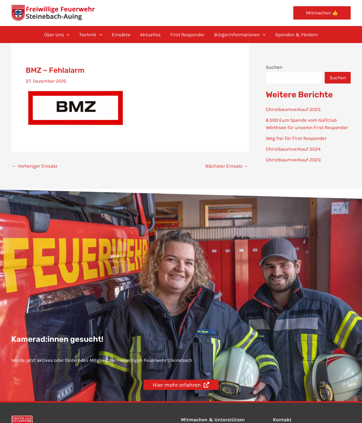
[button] (322, 13)
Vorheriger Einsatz (34, 166)
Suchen (274, 67)
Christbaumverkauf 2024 (293, 149)
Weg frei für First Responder (296, 138)
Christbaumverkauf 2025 (293, 109)
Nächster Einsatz (226, 166)
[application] (67, 34)
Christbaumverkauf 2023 (293, 160)
